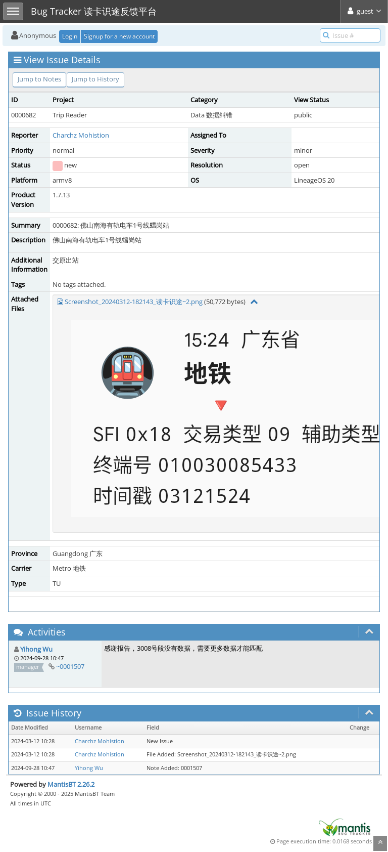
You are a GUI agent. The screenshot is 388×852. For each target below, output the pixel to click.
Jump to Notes (39, 78)
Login (69, 36)
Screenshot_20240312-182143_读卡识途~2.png (134, 301)
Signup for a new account (119, 36)
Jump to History (95, 78)
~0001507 (70, 666)
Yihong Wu (36, 649)
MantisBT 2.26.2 (70, 784)
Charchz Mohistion (81, 135)
